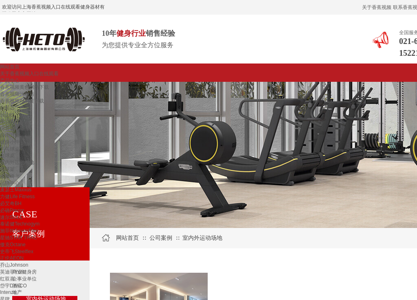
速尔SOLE (11, 217)
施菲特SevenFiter (19, 231)
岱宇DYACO (13, 286)
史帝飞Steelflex (16, 251)
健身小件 (10, 142)
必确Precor (12, 210)
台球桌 (7, 155)
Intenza (8, 292)
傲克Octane (13, 244)
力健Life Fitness (17, 196)
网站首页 (10, 67)
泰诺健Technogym (20, 224)
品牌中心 (10, 183)
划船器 (7, 108)
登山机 (7, 115)
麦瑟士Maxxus (15, 190)
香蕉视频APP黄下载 (22, 101)
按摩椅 (7, 176)
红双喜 (7, 279)
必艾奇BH (11, 203)
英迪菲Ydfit (12, 272)
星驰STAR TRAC (18, 238)
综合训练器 (12, 128)
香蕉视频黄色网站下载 (24, 87)
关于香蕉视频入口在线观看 (29, 74)
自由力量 (10, 135)
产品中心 (10, 80)
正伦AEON (12, 258)
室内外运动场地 (17, 162)
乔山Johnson (14, 265)
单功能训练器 (14, 121)
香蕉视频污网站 (17, 94)
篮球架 (7, 169)
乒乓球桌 (10, 149)
